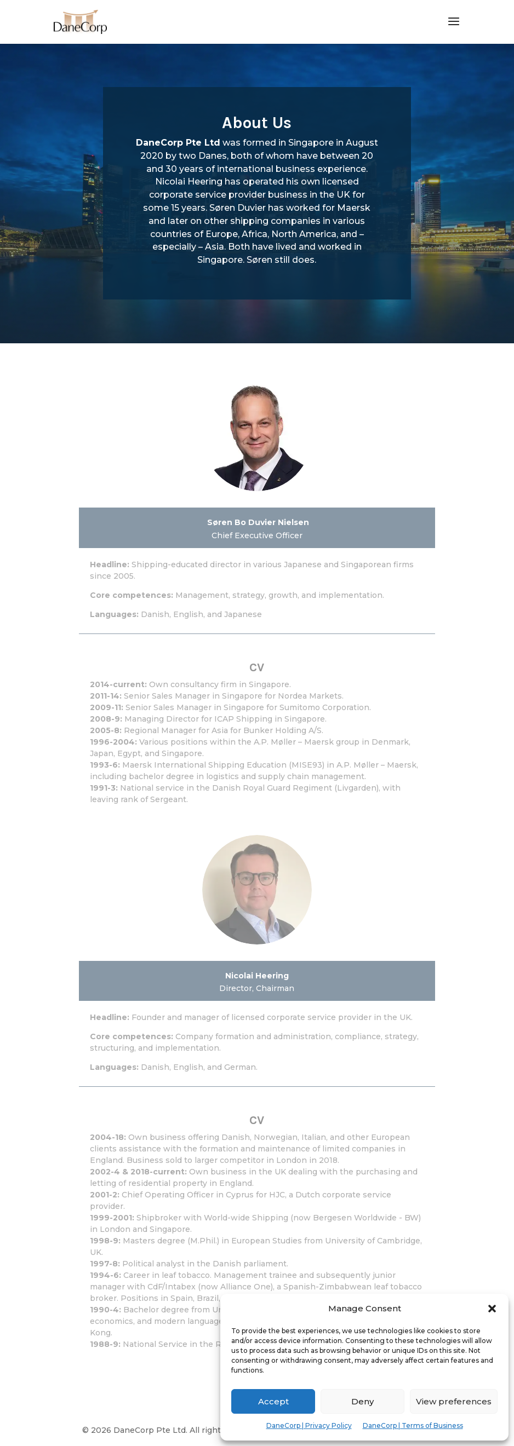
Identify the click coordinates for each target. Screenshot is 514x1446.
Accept (273, 1401)
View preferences (454, 1401)
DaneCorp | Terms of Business (413, 1425)
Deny (362, 1401)
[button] (492, 1308)
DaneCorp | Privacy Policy (309, 1425)
